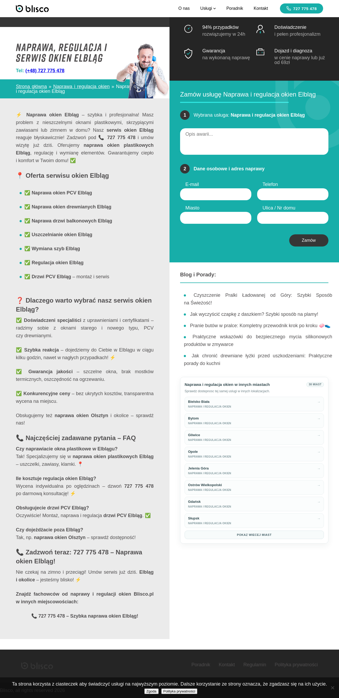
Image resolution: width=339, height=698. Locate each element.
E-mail (192, 184)
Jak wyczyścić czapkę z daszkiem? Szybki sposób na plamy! (254, 314)
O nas (184, 8)
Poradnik (234, 8)
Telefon (270, 184)
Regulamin (254, 664)
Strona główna (31, 86)
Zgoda (151, 691)
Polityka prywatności (296, 664)
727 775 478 (301, 8)
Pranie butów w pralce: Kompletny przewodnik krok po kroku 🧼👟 (260, 325)
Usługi (208, 8)
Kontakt (261, 8)
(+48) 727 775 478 (45, 70)
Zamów (309, 240)
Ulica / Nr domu (278, 208)
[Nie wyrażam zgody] (332, 687)
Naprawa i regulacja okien (81, 86)
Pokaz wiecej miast (254, 534)
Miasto (192, 208)
